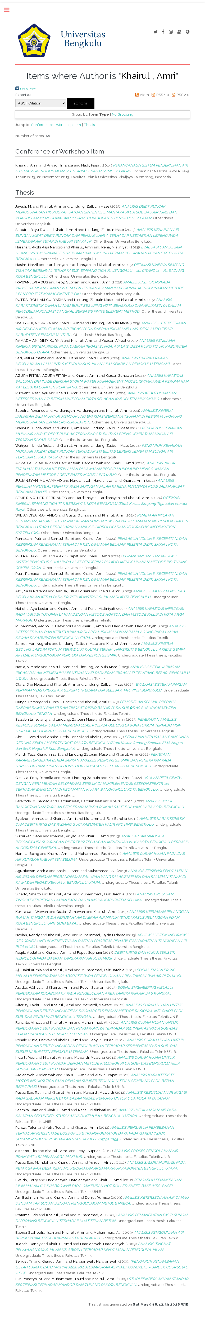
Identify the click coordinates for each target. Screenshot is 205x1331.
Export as (23, 95)
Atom (141, 95)
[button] (80, 103)
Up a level (26, 89)
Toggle (9, 10)
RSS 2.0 (180, 95)
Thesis (89, 124)
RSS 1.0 (159, 95)
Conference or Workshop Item (56, 124)
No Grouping (122, 114)
